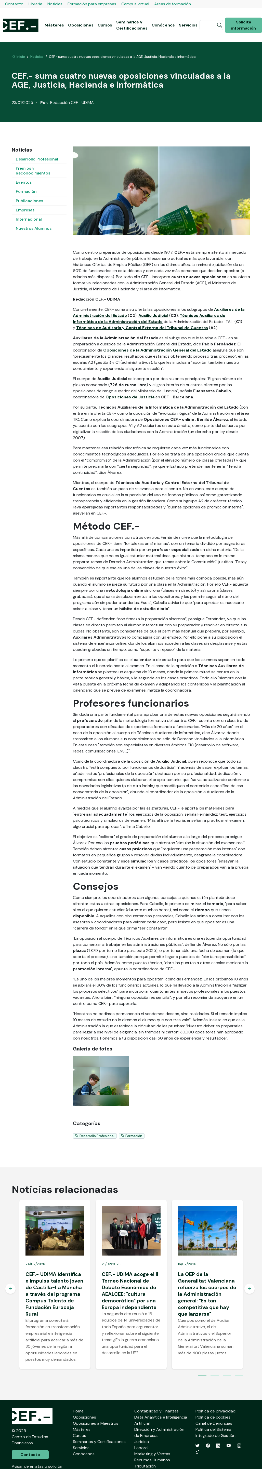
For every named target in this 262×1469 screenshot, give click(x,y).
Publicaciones (29, 201)
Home (78, 1411)
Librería (35, 4)
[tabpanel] (55, 1284)
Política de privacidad (215, 1411)
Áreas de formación (172, 4)
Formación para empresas (92, 4)
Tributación (145, 1466)
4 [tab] (239, 1376)
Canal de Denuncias (213, 1423)
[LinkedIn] (218, 1445)
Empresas (25, 210)
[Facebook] (208, 1445)
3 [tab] (227, 1376)
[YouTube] (229, 1445)
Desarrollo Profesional (37, 159)
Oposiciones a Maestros (95, 1423)
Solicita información (243, 25)
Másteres (54, 25)
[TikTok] (197, 1451)
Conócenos (163, 25)
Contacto (14, 4)
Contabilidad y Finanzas (156, 1411)
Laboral (141, 1447)
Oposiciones (81, 25)
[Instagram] (239, 1445)
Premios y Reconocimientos (33, 171)
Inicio (18, 57)
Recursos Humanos (152, 1460)
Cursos (105, 25)
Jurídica (141, 1441)
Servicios (188, 25)
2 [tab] (215, 1376)
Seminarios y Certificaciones (132, 25)
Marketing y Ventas (152, 1454)
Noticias (54, 4)
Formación (26, 191)
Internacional (29, 219)
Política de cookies (212, 1417)
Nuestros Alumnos (33, 228)
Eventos (24, 182)
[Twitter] (197, 1445)
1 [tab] (202, 1376)
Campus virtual (135, 4)
